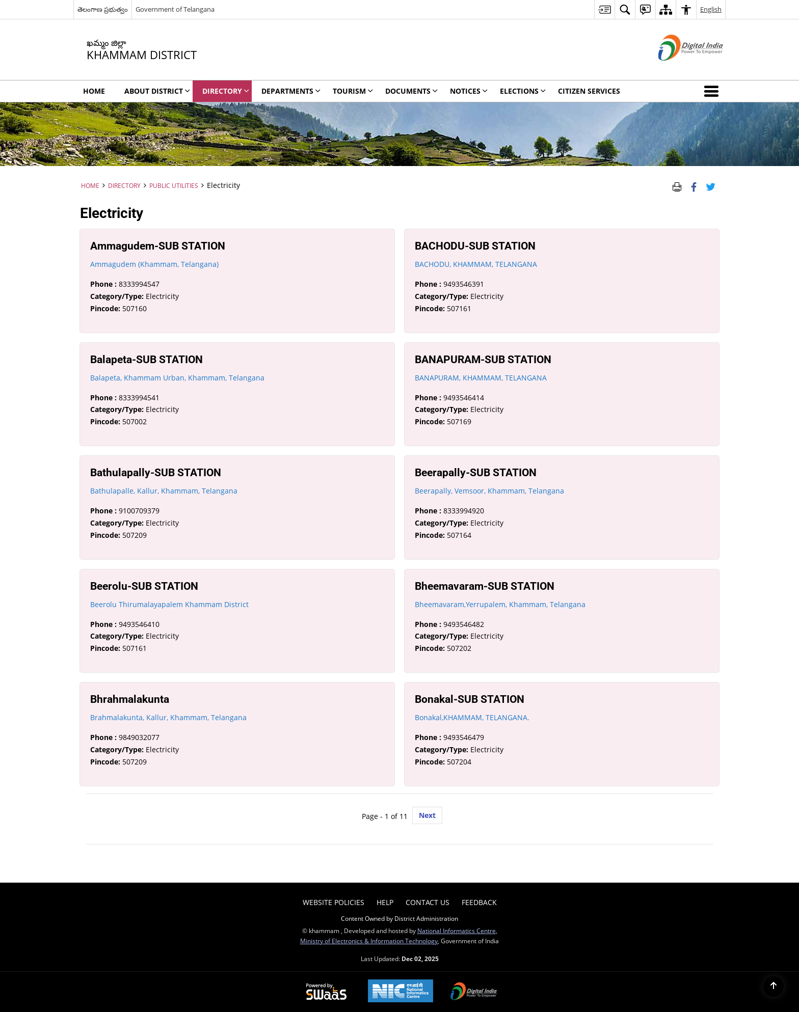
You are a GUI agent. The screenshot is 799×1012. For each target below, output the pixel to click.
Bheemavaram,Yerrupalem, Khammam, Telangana (500, 604)
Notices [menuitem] (469, 91)
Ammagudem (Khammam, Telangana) (154, 264)
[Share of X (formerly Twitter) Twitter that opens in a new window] (710, 185)
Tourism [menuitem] (353, 91)
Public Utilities (173, 185)
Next (427, 815)
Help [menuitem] (385, 902)
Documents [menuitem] (411, 91)
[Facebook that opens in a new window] (693, 185)
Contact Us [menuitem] (427, 902)
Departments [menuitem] (291, 91)
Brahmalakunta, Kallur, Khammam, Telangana (168, 717)
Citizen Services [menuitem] (589, 91)
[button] (713, 91)
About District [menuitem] (157, 91)
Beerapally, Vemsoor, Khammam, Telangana (489, 491)
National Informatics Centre (456, 930)
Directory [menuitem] (225, 91)
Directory (124, 185)
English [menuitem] (711, 9)
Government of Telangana (175, 9)
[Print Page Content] (677, 185)
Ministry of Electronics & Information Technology (369, 941)
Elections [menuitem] (523, 91)
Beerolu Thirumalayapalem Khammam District (169, 604)
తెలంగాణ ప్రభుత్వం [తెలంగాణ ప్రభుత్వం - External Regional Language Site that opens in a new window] (102, 9)
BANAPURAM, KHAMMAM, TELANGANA (481, 377)
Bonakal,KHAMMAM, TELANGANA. (472, 717)
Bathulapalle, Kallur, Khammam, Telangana (163, 491)
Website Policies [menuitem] (333, 902)
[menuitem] (604, 9)
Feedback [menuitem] (479, 902)
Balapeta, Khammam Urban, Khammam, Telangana (177, 377)
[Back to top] (773, 986)
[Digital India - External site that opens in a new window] (678, 69)
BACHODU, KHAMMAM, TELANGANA (476, 264)
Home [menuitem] (94, 91)
